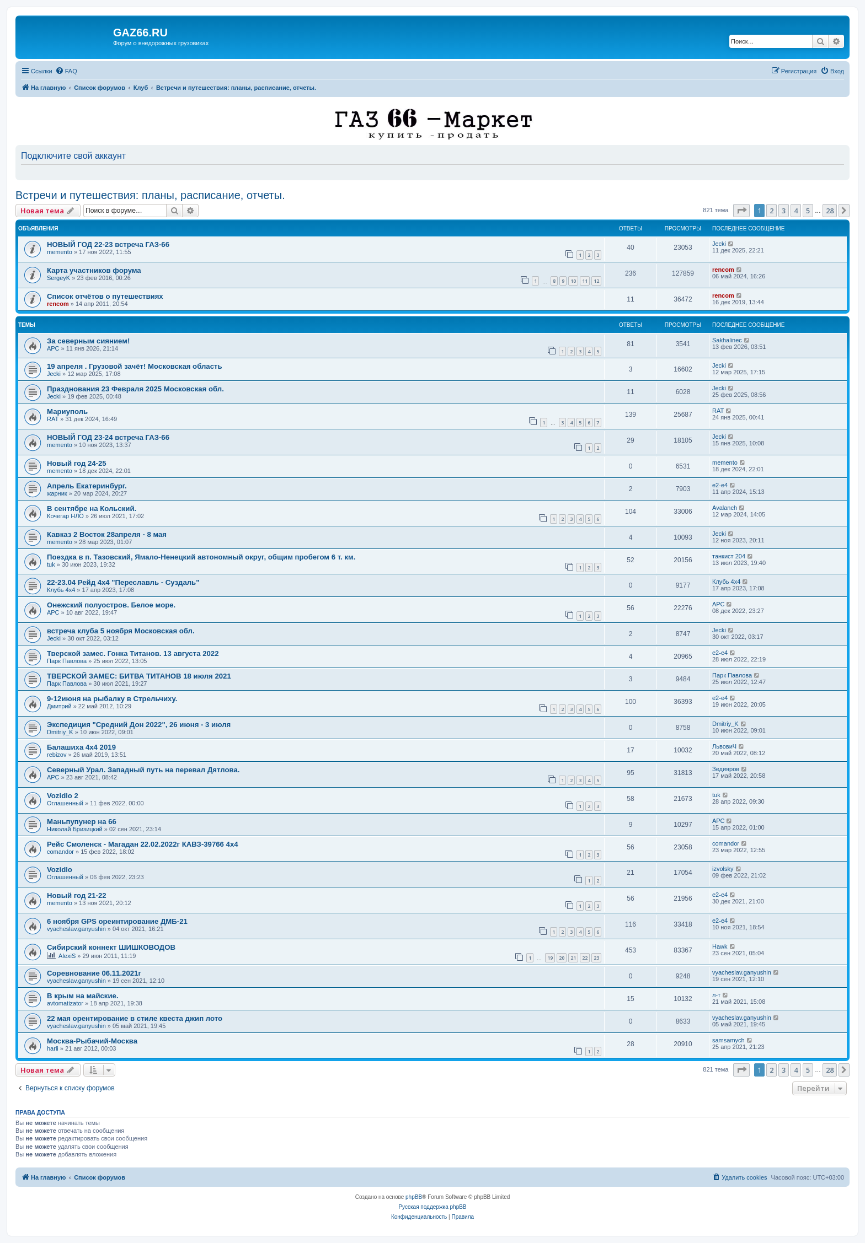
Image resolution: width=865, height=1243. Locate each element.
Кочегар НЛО (65, 516)
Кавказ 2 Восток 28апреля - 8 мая (107, 534)
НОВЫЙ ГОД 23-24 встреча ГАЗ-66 (108, 437)
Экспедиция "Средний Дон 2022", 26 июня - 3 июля (139, 724)
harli (52, 1048)
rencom (723, 269)
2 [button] (771, 211)
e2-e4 (720, 485)
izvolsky (723, 868)
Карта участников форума (94, 270)
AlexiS (67, 956)
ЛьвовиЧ (724, 746)
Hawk (720, 946)
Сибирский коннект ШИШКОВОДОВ (111, 947)
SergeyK (58, 278)
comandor (60, 851)
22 (585, 957)
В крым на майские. (83, 996)
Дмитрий (59, 706)
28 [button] (830, 211)
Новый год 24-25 (76, 463)
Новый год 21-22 (76, 895)
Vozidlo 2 (62, 796)
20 (561, 957)
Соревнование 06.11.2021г (94, 973)
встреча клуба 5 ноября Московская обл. (121, 631)
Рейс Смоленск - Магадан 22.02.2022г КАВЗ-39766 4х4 (142, 844)
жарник (57, 493)
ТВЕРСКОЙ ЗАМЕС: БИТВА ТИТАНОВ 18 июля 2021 (139, 676)
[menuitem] (66, 71)
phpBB (413, 1197)
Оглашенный (65, 803)
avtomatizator (65, 1003)
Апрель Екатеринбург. (87, 486)
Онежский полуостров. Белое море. (111, 605)
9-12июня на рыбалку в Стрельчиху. (112, 699)
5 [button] (808, 211)
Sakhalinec (727, 340)
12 (596, 280)
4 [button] (796, 211)
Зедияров (725, 769)
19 (550, 957)
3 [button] (784, 211)
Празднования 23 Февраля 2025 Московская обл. (135, 389)
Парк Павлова (67, 661)
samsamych (728, 1040)
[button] (741, 210)
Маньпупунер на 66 (81, 821)
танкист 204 (728, 556)
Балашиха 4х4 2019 (81, 747)
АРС (53, 348)
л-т (716, 995)
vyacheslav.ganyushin (76, 928)
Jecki (719, 243)
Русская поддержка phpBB (432, 1207)
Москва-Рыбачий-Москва (92, 1041)
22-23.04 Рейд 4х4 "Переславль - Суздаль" (123, 582)
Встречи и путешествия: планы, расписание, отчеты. (150, 195)
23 (596, 957)
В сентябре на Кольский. (91, 508)
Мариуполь (67, 411)
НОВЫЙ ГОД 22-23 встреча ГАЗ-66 (108, 244)
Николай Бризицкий (75, 829)
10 (573, 280)
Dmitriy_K (60, 732)
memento (59, 252)
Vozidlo (59, 869)
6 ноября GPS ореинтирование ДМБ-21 (117, 921)
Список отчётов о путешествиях (105, 296)
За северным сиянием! (88, 341)
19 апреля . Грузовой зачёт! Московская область (134, 366)
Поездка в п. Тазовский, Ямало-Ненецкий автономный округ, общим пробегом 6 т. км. (201, 557)
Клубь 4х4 (61, 589)
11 (585, 280)
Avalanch (724, 507)
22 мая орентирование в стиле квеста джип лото (134, 1018)
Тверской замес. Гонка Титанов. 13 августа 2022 (133, 653)
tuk (51, 564)
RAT (52, 419)
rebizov (56, 754)
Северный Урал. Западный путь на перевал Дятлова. (143, 770)
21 (573, 957)
